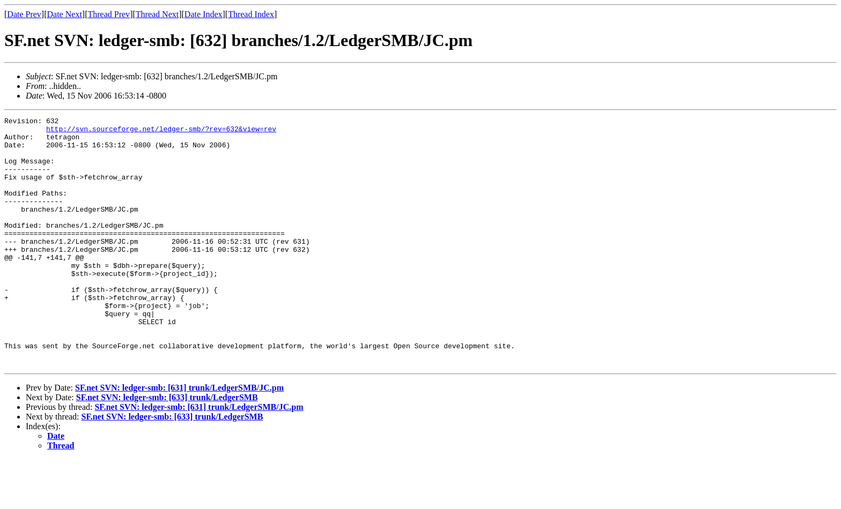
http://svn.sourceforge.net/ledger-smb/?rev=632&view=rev (161, 132)
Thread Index (251, 14)
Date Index (204, 14)
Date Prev (24, 14)
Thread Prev (108, 14)
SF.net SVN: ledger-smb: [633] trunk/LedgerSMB (167, 447)
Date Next (64, 14)
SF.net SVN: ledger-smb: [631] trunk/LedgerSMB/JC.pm (179, 437)
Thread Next (157, 14)
